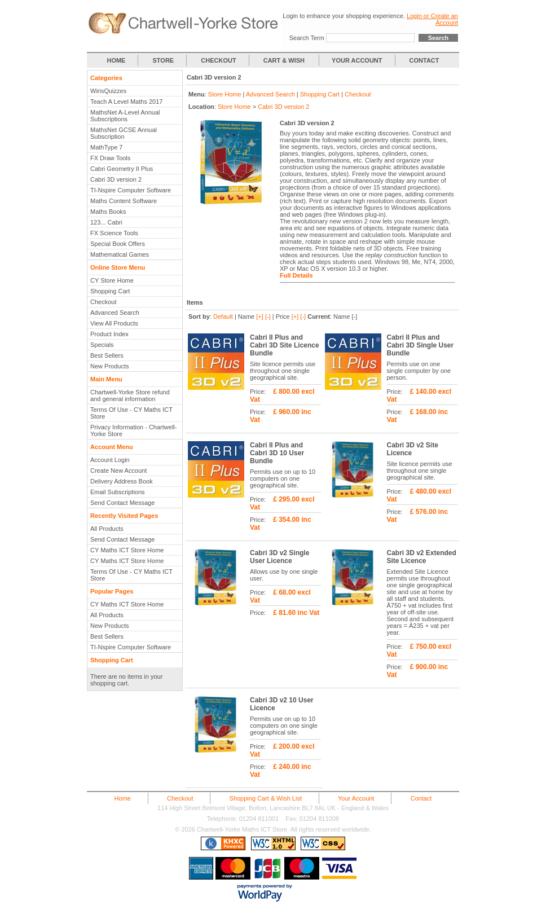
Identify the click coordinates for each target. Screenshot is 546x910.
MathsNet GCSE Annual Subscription (123, 133)
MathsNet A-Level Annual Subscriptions (125, 115)
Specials (102, 344)
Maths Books (108, 211)
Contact (420, 798)
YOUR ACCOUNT (357, 60)
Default (223, 316)
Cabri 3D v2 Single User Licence (279, 557)
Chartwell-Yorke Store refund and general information (130, 395)
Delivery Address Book (121, 481)
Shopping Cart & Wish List (266, 798)
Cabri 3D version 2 (116, 179)
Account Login (110, 459)
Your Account (356, 798)
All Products (107, 528)
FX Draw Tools (110, 158)
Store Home (224, 94)
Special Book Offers (117, 243)
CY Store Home (112, 280)
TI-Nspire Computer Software (130, 190)
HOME (116, 60)
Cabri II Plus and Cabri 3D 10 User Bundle (277, 453)
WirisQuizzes (108, 90)
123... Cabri (106, 222)
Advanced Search (114, 312)
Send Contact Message (122, 502)
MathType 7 (106, 147)
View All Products (114, 323)
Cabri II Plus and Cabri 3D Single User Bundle (420, 345)
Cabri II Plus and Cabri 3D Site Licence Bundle (284, 345)
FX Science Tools (114, 233)
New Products (109, 366)
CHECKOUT (218, 60)
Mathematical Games (119, 254)
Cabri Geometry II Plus (121, 168)
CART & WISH (284, 60)
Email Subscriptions (117, 492)
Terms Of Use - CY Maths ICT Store (131, 413)
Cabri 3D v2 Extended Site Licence (421, 557)
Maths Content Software (123, 200)
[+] (259, 316)
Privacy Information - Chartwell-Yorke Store (133, 430)
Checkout (103, 301)
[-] (268, 316)
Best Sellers (107, 355)
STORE (163, 60)
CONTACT (424, 60)
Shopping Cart (110, 291)
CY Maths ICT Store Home (127, 550)
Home (123, 798)
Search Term (306, 37)
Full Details (296, 275)
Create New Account (118, 470)
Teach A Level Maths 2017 (126, 101)
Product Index (109, 334)
